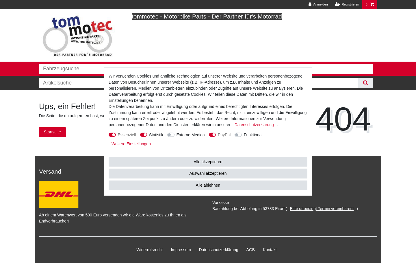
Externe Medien (191, 134)
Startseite (52, 132)
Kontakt (269, 249)
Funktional (253, 134)
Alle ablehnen (208, 185)
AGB (250, 249)
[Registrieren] (347, 4)
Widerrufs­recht (149, 249)
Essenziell (127, 134)
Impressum (181, 249)
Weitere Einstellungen (131, 143)
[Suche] (365, 83)
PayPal (224, 134)
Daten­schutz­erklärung (218, 249)
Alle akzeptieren (208, 161)
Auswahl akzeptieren (207, 173)
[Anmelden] (318, 4)
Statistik (156, 134)
